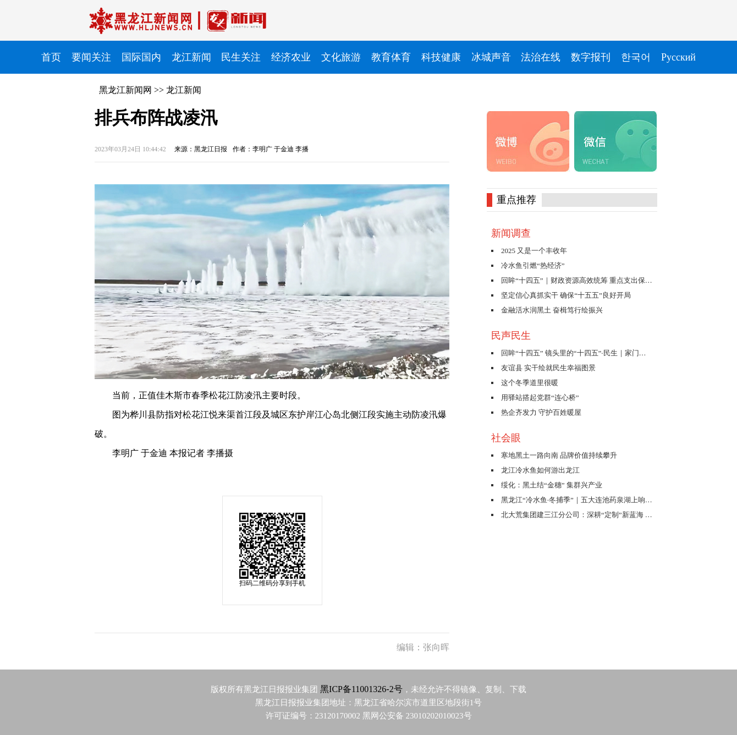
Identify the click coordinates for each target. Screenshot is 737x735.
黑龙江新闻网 (125, 90)
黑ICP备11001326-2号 (361, 689)
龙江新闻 (183, 90)
